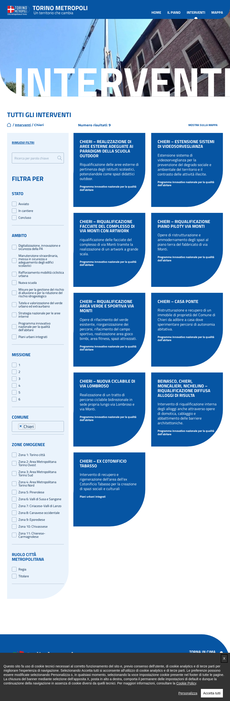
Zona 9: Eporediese (31, 519)
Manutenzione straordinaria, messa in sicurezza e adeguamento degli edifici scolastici (38, 260)
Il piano (174, 12)
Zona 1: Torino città (31, 454)
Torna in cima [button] (202, 652)
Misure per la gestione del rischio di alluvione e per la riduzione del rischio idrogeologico (41, 293)
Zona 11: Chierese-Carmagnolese (31, 535)
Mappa (217, 12)
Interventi (196, 12)
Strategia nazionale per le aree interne (39, 314)
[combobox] (40, 426)
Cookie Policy (186, 683)
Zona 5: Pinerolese (31, 492)
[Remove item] (20, 426)
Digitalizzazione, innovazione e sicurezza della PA (39, 247)
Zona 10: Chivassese (33, 526)
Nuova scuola (27, 282)
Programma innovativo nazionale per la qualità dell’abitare (34, 327)
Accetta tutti (212, 693)
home (9, 125)
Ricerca (59, 158)
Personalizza (187, 693)
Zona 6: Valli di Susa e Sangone (39, 499)
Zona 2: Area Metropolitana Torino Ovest (37, 463)
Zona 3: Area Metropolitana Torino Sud (37, 473)
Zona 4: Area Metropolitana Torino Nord (37, 483)
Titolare (23, 576)
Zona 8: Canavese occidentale (39, 512)
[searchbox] (38, 427)
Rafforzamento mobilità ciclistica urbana (41, 274)
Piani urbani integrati (32, 336)
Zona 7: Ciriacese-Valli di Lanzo (39, 506)
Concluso (24, 217)
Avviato (23, 204)
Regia (22, 569)
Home (156, 12)
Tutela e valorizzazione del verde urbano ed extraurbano (40, 304)
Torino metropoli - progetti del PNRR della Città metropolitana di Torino (60, 9)
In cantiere (25, 210)
